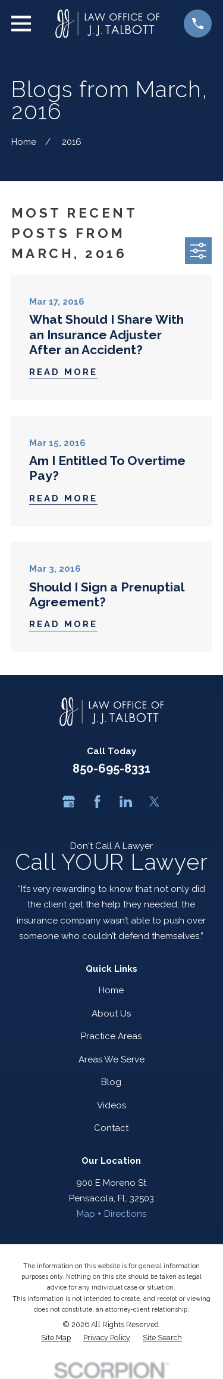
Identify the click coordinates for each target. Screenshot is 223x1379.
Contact (111, 1128)
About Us (111, 1013)
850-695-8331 (111, 768)
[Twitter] (154, 801)
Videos (111, 1105)
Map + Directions (111, 1213)
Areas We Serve (111, 1059)
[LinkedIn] (126, 801)
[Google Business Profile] (68, 801)
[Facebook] (97, 801)
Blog (111, 1082)
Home (111, 990)
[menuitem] (56, 1337)
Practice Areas (111, 1036)
